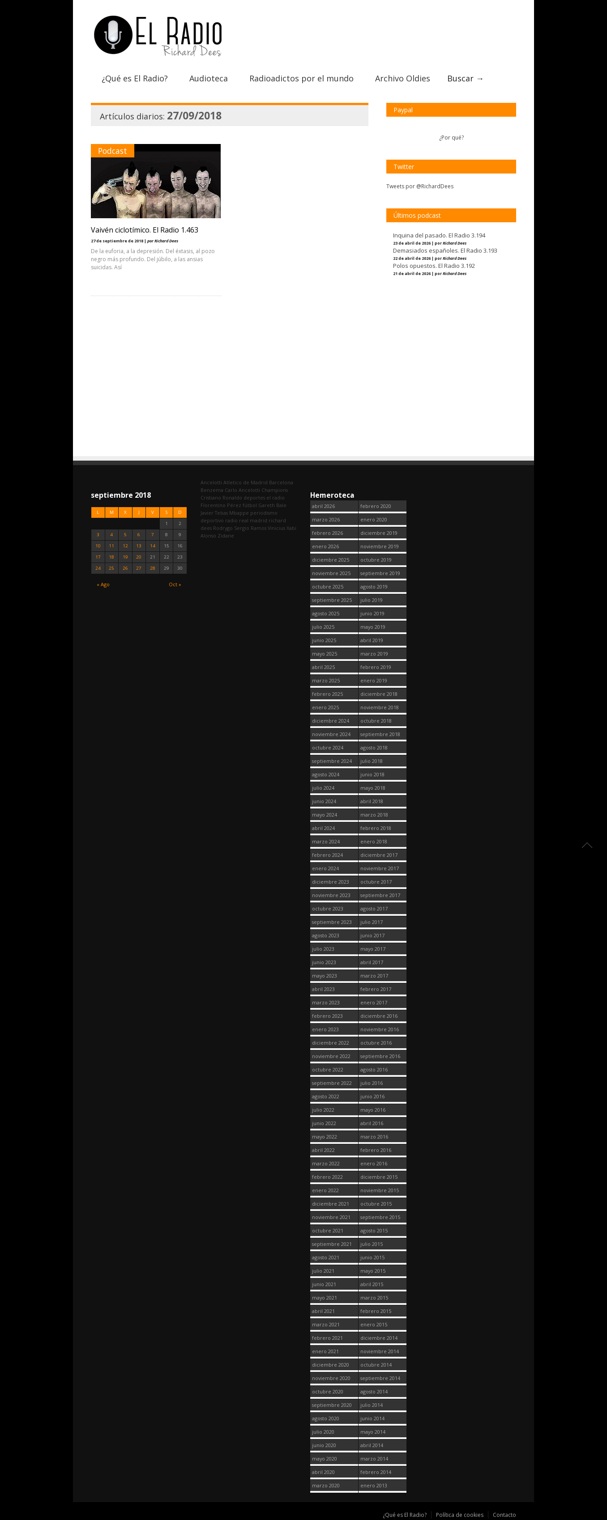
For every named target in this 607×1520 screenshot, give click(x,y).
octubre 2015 (376, 1203)
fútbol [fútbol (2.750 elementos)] (250, 505)
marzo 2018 (374, 814)
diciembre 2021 (330, 1203)
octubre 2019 (376, 559)
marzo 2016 (374, 1136)
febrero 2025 (327, 693)
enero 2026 (325, 546)
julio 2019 (371, 600)
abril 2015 (371, 1284)
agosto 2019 (374, 586)
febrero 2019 (375, 667)
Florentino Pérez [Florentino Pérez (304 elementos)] (221, 505)
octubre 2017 (376, 881)
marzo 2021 (326, 1324)
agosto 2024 (325, 774)
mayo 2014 (372, 1431)
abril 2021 (323, 1311)
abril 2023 (323, 989)
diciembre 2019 (379, 532)
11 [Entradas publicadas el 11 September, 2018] (111, 546)
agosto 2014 (374, 1391)
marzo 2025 (326, 680)
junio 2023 (324, 962)
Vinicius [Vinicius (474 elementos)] (276, 528)
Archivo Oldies (402, 77)
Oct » (175, 584)
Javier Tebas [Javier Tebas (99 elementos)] (214, 512)
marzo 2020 (326, 1485)
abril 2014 (371, 1445)
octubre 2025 (327, 586)
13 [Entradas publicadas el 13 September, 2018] (138, 546)
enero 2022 (325, 1190)
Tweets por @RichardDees (419, 185)
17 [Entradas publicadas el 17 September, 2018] (98, 557)
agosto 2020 (325, 1418)
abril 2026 (323, 506)
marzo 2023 (326, 1002)
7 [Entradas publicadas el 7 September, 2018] (152, 535)
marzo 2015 (374, 1297)
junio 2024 (324, 801)
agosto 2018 (374, 747)
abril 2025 (323, 667)
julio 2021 (323, 1270)
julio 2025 (323, 626)
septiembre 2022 (332, 1083)
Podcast (112, 149)
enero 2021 (325, 1351)
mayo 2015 (372, 1270)
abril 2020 (323, 1472)
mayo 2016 (372, 1109)
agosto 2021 (325, 1257)
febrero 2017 (375, 989)
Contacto (504, 1515)
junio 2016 (372, 1096)
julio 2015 (371, 1244)
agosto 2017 (374, 908)
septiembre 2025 (332, 600)
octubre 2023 (327, 908)
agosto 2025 (325, 613)
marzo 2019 (374, 653)
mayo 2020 (324, 1458)
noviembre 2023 (331, 895)
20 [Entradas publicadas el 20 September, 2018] (138, 557)
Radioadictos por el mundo (301, 77)
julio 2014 (371, 1404)
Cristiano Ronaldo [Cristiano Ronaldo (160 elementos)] (221, 497)
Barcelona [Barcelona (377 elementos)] (281, 482)
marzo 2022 (326, 1163)
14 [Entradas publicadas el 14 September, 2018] (152, 546)
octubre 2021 (327, 1230)
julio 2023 (323, 948)
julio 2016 (371, 1083)
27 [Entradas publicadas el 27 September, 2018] (138, 568)
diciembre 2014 (379, 1337)
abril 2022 (323, 1150)
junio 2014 (372, 1418)
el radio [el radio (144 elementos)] (275, 497)
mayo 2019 (372, 626)
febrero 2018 (375, 828)
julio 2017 (371, 922)
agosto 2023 (325, 935)
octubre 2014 (376, 1364)
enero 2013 (373, 1485)
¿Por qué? (451, 136)
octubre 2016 (376, 1042)
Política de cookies (459, 1515)
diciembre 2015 (379, 1176)
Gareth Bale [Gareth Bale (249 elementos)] (272, 505)
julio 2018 (371, 761)
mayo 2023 (324, 975)
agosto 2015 (374, 1230)
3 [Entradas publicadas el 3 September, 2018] (98, 535)
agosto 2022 (325, 1096)
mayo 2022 (324, 1136)
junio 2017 (372, 935)
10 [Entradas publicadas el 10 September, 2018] (98, 546)
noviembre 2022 (331, 1056)
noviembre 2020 (331, 1378)
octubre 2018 (376, 720)
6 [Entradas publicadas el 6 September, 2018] (138, 535)
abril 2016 (371, 1123)
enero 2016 (373, 1163)
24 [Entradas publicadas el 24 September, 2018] (98, 568)
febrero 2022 (327, 1176)
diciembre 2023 (330, 881)
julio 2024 (323, 787)
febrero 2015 (375, 1311)
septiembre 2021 (332, 1244)
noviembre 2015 (379, 1190)
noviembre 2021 (331, 1217)
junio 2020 (324, 1445)
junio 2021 (324, 1284)
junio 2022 (324, 1123)
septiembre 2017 (380, 895)
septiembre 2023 (332, 922)
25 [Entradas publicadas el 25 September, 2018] (111, 568)
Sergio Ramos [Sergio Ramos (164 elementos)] (250, 528)
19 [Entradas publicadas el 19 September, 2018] (125, 557)
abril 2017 (371, 962)
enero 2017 (373, 1002)
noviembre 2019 (379, 546)
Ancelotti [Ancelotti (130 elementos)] (211, 482)
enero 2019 (373, 680)
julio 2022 (323, 1109)
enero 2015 (373, 1324)
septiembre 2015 (380, 1217)
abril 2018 (371, 801)
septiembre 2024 (332, 761)
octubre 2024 (327, 747)
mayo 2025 (324, 653)
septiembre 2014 (380, 1378)
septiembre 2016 (380, 1056)
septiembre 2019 (380, 573)
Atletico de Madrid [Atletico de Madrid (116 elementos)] (245, 482)
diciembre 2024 (330, 720)
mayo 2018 (372, 787)
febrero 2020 (375, 506)
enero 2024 (325, 868)
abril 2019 (371, 640)
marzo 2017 (374, 975)
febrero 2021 (327, 1337)
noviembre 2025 (331, 573)
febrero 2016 (375, 1150)
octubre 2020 (327, 1391)
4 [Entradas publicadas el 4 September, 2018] (111, 535)
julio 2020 (323, 1431)
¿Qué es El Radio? (135, 77)
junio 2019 (372, 613)
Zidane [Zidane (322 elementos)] (226, 535)
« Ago (103, 584)
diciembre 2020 (330, 1364)
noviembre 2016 (379, 1029)
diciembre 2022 (330, 1042)
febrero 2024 (327, 854)
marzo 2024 (326, 841)
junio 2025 (324, 640)
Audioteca (208, 77)
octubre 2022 (327, 1069)
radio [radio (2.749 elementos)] (231, 520)
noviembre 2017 (379, 868)
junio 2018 (372, 774)
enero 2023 (325, 1029)
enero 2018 (373, 841)
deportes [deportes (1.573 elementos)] (254, 497)
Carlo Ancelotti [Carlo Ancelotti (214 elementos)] (242, 490)
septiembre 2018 (380, 734)
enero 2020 (373, 519)
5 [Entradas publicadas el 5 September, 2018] (125, 535)
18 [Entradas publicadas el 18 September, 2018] (111, 557)
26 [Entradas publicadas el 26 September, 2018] (125, 568)
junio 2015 (372, 1257)
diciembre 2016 (379, 1015)
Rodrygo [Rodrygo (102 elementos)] (223, 528)
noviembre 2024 (331, 734)
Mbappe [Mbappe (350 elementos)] (239, 512)
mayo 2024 (324, 814)
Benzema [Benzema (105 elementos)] (212, 490)
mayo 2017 (372, 948)
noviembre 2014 (379, 1351)
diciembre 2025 (330, 559)
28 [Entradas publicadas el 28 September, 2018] (152, 568)
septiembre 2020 (332, 1404)
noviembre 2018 (379, 707)
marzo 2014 (374, 1458)
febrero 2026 (327, 532)
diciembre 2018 (379, 693)
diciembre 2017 (379, 854)
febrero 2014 (375, 1472)
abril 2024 (323, 828)
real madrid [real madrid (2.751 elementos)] (253, 520)
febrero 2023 (327, 1015)
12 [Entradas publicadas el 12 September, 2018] (125, 546)
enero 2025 (325, 707)
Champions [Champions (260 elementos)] (274, 490)
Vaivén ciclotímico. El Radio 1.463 (144, 229)
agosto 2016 (374, 1069)
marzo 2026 (326, 519)
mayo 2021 (324, 1297)
